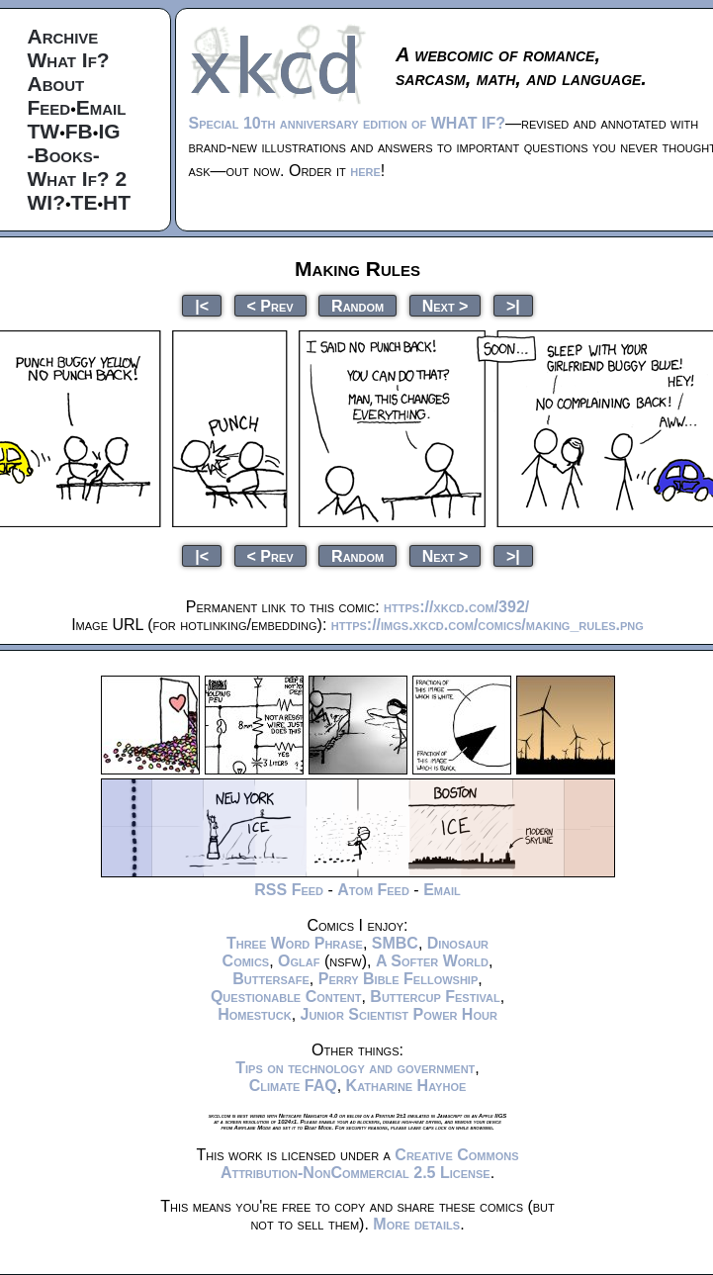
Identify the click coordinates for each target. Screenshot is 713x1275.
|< (202, 305)
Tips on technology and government (355, 1067)
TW (44, 131)
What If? (69, 59)
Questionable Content (286, 996)
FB (79, 131)
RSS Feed (288, 889)
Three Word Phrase (294, 943)
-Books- (64, 154)
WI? (46, 202)
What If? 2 (78, 178)
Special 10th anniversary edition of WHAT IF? (347, 123)
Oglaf (298, 961)
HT (117, 202)
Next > (445, 305)
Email (101, 107)
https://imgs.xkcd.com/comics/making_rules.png (487, 624)
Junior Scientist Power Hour (399, 1014)
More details (416, 1224)
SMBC (395, 943)
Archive (63, 36)
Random (357, 305)
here (365, 170)
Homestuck (255, 1014)
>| (513, 305)
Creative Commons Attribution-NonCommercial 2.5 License (370, 1163)
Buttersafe (271, 978)
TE (84, 202)
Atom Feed (373, 889)
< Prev (270, 305)
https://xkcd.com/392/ (456, 606)
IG (109, 131)
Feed (49, 107)
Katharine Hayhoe (406, 1085)
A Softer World (432, 961)
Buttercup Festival (434, 996)
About (56, 83)
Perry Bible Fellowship (398, 978)
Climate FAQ (293, 1085)
